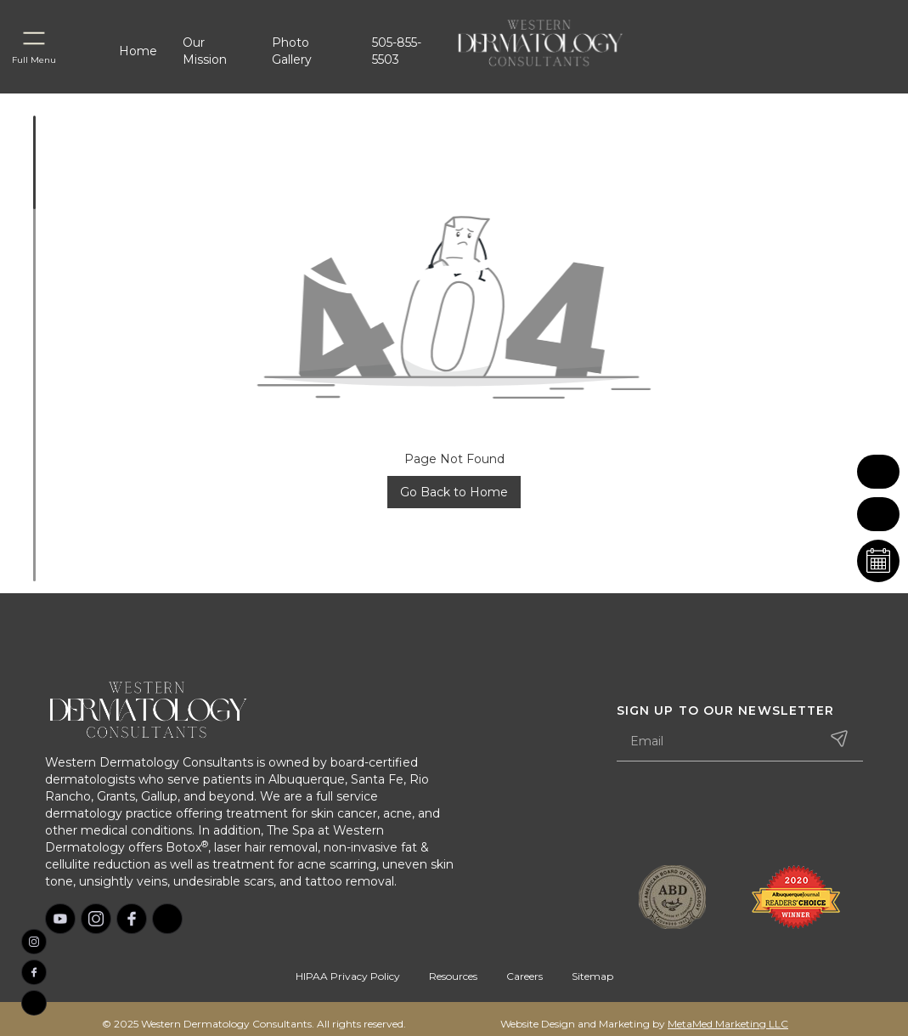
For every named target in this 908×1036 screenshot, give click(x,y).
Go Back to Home (454, 492)
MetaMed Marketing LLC (728, 1023)
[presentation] (746, 815)
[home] (560, 42)
